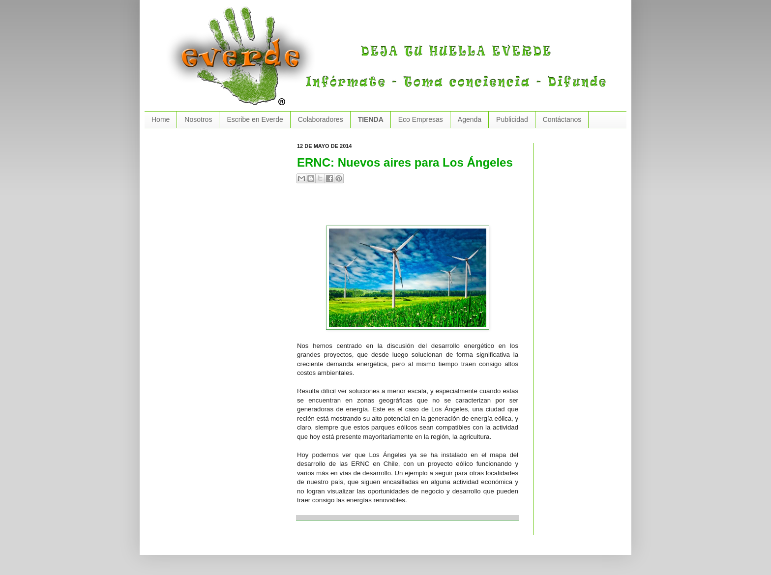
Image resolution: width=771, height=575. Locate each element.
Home (160, 119)
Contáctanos (562, 119)
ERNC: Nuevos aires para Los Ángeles (405, 162)
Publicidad (512, 119)
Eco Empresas (420, 119)
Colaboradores (320, 119)
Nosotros (198, 119)
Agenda (469, 119)
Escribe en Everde (255, 119)
